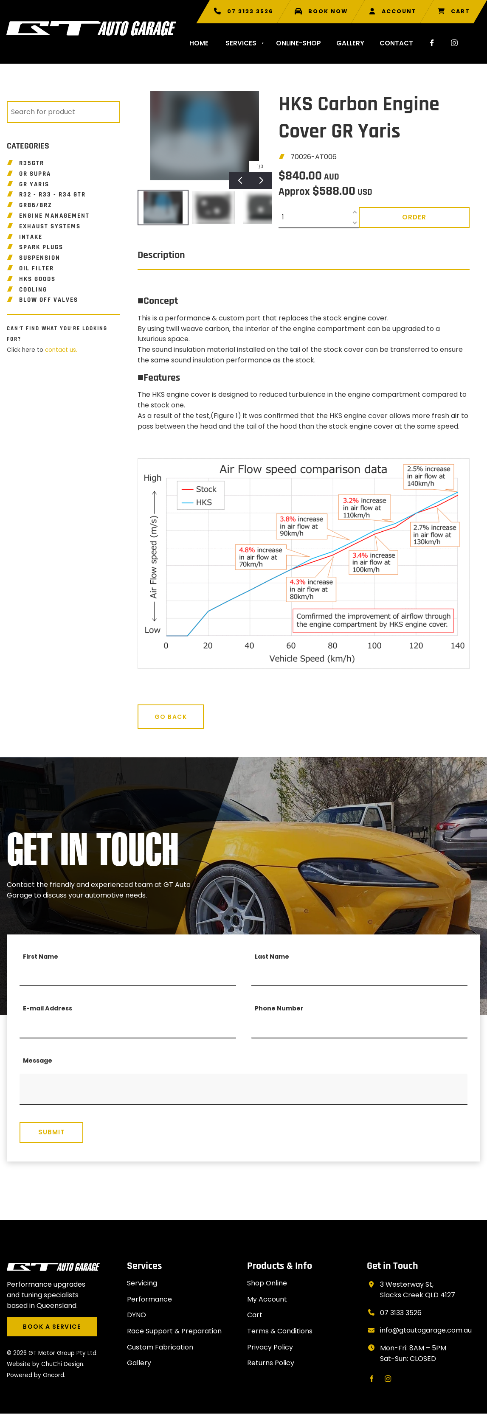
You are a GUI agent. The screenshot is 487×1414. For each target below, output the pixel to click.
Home (198, 43)
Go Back (154, 709)
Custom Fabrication (160, 1347)
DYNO (136, 1315)
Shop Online (267, 1283)
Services (240, 43)
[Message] (243, 1089)
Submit (51, 1132)
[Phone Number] (359, 1027)
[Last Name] (359, 975)
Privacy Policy (270, 1347)
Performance (149, 1299)
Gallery (350, 43)
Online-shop (298, 43)
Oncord (53, 1375)
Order (414, 217)
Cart (254, 1315)
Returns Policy (270, 1363)
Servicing (142, 1283)
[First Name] (128, 975)
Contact (396, 43)
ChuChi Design (62, 1364)
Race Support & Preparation (174, 1331)
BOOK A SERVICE (36, 1322)
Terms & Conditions (279, 1331)
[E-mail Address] (128, 1027)
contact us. (61, 350)
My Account (267, 1299)
